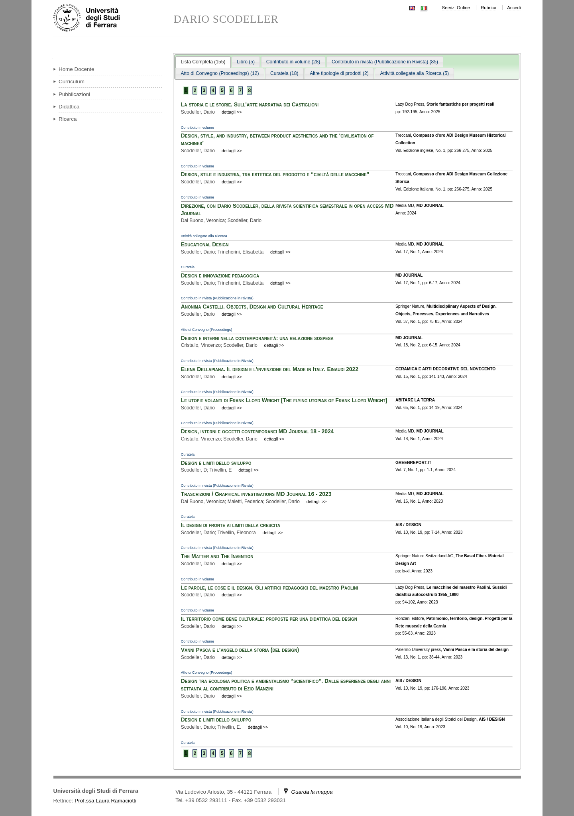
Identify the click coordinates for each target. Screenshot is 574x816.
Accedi (514, 7)
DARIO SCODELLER (226, 19)
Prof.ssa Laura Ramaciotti (105, 801)
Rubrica (488, 7)
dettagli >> (232, 112)
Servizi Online (456, 7)
